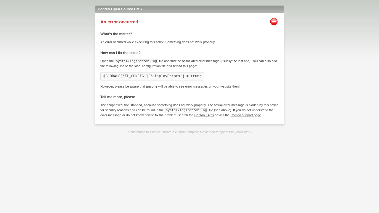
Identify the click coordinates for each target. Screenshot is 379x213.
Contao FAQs (204, 114)
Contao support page (246, 114)
